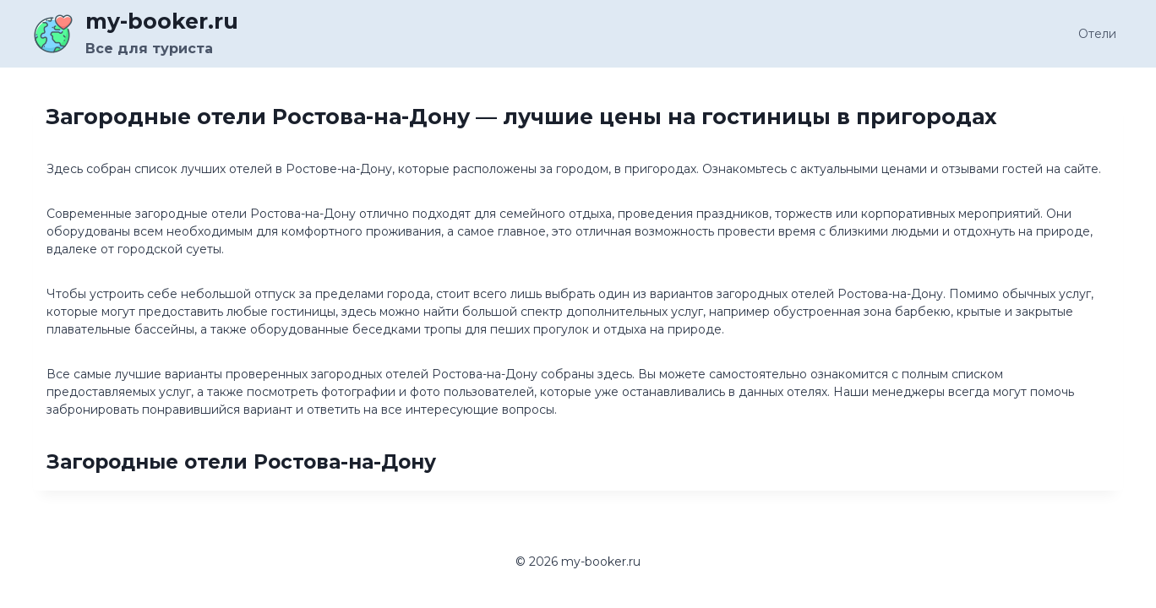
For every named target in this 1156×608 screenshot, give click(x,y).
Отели (1097, 33)
